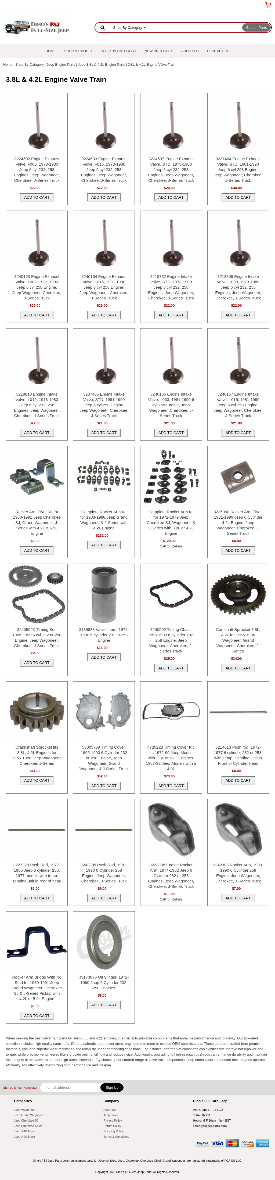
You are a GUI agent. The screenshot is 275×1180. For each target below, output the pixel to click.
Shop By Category (119, 51)
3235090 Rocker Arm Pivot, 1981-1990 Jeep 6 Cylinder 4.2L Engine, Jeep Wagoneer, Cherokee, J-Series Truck (238, 522)
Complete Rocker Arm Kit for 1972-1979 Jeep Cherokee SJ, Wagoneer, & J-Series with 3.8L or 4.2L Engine (171, 522)
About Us (190, 51)
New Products (158, 51)
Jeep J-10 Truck (24, 1131)
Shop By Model (78, 51)
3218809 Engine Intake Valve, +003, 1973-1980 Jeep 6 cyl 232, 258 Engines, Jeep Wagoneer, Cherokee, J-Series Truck (238, 287)
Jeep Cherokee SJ (26, 1120)
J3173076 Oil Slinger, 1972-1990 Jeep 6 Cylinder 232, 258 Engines (104, 982)
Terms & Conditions (116, 1136)
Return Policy (112, 1125)
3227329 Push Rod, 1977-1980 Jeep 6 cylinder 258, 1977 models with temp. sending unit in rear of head (36, 873)
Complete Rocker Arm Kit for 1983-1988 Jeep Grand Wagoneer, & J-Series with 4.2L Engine (104, 519)
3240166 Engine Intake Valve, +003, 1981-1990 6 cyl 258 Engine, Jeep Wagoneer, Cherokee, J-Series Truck (171, 405)
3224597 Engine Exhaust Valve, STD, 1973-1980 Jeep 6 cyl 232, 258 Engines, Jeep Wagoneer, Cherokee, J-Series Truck (171, 169)
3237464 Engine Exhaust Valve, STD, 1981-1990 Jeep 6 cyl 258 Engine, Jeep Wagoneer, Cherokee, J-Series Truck (238, 169)
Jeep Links (110, 1115)
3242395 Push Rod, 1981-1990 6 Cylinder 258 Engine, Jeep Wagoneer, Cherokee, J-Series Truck (103, 873)
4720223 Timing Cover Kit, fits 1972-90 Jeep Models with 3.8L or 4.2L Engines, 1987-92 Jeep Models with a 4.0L (171, 758)
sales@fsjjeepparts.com (210, 1125)
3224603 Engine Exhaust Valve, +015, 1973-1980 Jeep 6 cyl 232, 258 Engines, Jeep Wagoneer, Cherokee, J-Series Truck (104, 169)
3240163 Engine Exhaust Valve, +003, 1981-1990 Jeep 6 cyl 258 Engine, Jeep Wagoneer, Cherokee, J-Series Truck (36, 287)
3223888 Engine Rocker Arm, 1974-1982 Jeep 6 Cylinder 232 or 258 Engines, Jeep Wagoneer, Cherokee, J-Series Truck (171, 876)
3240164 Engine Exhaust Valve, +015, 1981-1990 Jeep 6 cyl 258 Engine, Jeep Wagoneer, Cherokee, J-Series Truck (103, 287)
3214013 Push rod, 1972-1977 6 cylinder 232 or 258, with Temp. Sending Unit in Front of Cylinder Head (238, 755)
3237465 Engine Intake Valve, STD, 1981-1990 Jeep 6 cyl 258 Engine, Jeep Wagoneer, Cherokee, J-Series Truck (103, 405)
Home (50, 51)
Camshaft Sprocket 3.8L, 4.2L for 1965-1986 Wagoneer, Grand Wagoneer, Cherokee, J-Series (238, 640)
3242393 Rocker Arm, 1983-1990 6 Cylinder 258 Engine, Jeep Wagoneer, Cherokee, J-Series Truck (238, 873)
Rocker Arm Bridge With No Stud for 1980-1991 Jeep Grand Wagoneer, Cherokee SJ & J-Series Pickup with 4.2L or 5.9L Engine (37, 988)
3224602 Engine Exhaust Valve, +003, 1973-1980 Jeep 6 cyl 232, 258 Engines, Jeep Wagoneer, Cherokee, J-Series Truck (37, 169)
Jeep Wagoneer (24, 1109)
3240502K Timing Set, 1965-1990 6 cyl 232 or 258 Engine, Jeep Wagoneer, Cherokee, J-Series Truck (36, 637)
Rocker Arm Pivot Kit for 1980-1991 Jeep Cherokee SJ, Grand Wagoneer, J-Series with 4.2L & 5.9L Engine (37, 522)
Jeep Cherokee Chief (28, 1125)
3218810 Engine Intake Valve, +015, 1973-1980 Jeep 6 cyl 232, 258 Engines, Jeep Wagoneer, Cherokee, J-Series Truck (37, 405)
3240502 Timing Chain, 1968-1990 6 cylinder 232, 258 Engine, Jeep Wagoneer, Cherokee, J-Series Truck (171, 640)
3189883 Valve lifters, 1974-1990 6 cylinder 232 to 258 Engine (104, 635)
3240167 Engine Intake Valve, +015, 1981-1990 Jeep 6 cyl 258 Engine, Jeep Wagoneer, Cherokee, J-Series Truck (238, 405)
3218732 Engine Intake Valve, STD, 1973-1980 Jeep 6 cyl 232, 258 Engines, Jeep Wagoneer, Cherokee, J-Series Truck (171, 287)
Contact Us (218, 51)
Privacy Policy (112, 1120)
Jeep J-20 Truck (24, 1136)
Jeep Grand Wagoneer (29, 1115)
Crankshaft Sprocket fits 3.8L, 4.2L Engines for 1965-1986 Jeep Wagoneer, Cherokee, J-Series (37, 755)
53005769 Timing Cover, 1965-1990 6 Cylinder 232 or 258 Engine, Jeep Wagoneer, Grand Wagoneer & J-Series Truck (104, 758)
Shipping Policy (113, 1131)
